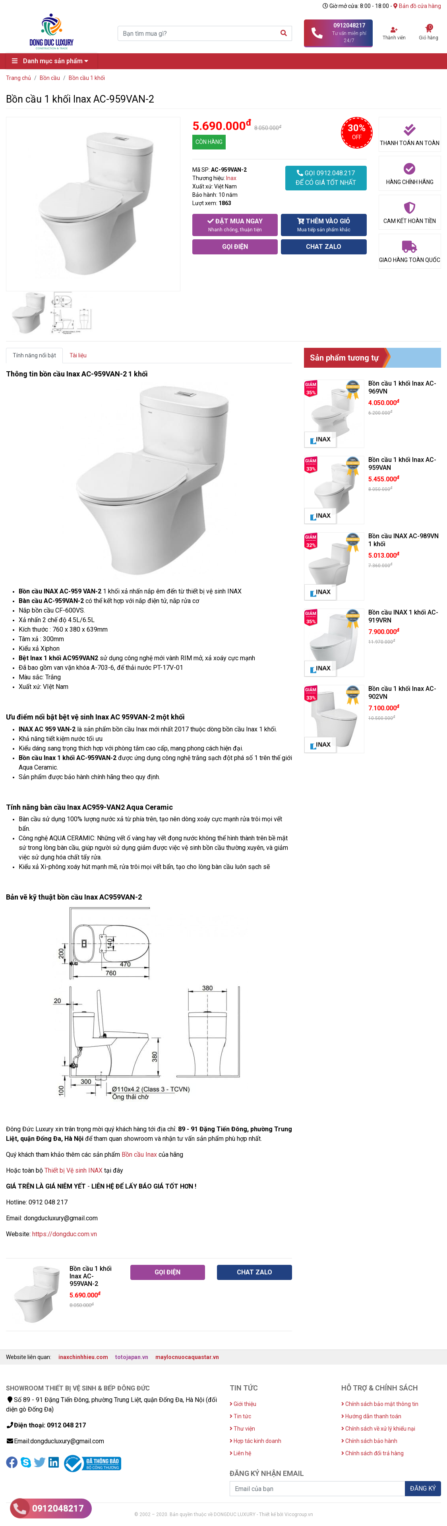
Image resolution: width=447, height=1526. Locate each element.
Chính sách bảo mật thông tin (379, 1404)
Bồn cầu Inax (139, 1154)
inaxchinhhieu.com (83, 1357)
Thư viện (242, 1428)
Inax (231, 178)
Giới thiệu (243, 1404)
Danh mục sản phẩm (52, 61)
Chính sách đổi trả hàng (372, 1453)
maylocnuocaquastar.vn (187, 1357)
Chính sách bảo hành (369, 1441)
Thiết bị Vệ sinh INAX (74, 1170)
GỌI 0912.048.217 (325, 178)
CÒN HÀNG (209, 142)
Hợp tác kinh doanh (255, 1441)
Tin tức (240, 1416)
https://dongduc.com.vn (64, 1234)
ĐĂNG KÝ (423, 1488)
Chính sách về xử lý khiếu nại (378, 1428)
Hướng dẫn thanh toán (371, 1416)
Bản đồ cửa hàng (417, 6)
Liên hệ (240, 1453)
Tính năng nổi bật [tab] (34, 355)
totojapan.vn (131, 1357)
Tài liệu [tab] (78, 355)
